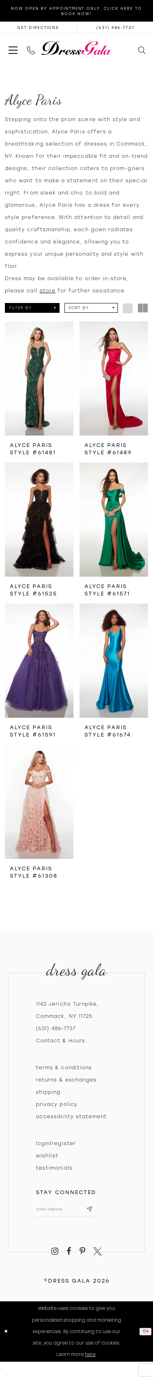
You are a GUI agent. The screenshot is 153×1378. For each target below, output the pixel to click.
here (90, 1358)
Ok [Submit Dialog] (144, 1335)
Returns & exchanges (66, 1080)
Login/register (56, 1143)
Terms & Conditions (64, 1068)
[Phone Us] (31, 47)
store (47, 291)
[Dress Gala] (76, 47)
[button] (13, 47)
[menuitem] (13, 47)
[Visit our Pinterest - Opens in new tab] (82, 1256)
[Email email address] (72, 1211)
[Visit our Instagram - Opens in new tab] (55, 1256)
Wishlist (47, 1156)
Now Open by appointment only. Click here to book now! (76, 11)
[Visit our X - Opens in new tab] (97, 1256)
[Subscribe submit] (104, 1211)
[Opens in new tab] (38, 27)
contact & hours (60, 1041)
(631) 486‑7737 (55, 1028)
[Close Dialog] (7, 1336)
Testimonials (54, 1168)
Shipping (48, 1092)
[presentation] (39, 378)
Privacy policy (57, 1104)
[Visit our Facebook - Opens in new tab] (68, 1256)
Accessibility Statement (71, 1116)
